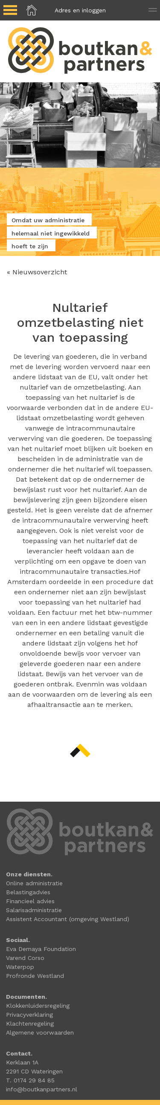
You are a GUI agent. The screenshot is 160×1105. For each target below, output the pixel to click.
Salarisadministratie (34, 910)
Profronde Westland (35, 975)
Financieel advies (30, 901)
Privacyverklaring (29, 1014)
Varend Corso (25, 957)
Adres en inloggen (80, 10)
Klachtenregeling (30, 1023)
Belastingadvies (28, 892)
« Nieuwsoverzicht (37, 272)
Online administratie (34, 883)
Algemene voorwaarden (40, 1032)
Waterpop (20, 966)
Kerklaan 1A (22, 1062)
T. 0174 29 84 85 (30, 1080)
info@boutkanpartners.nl (41, 1089)
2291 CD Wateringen (34, 1071)
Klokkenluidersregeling (38, 1005)
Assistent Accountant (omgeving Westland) (67, 919)
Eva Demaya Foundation (41, 948)
